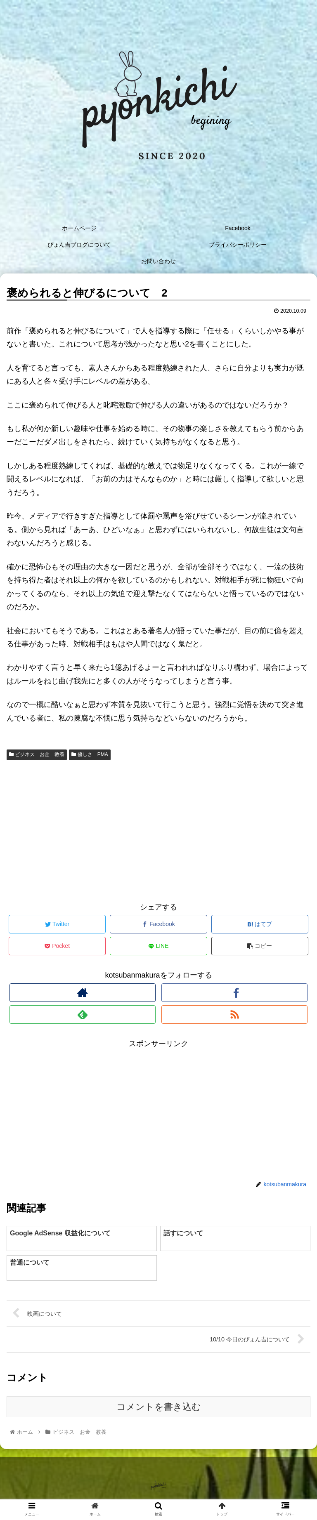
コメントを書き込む (158, 1407)
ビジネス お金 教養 (36, 754)
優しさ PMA (89, 754)
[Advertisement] (158, 829)
